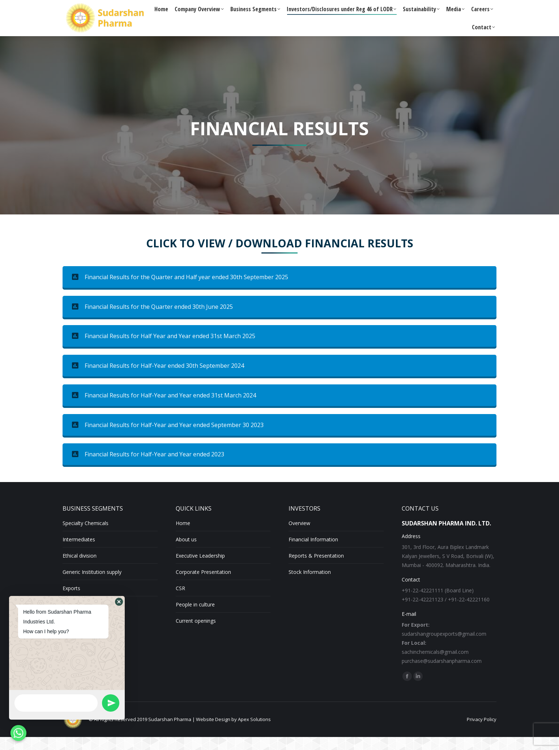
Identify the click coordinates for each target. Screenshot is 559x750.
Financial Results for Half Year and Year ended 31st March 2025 (163, 349)
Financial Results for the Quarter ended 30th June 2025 (152, 320)
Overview (299, 536)
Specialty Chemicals (85, 536)
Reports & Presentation (316, 568)
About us (186, 552)
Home (183, 536)
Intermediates (79, 552)
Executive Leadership (200, 568)
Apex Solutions (254, 732)
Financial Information (313, 552)
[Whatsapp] (18, 733)
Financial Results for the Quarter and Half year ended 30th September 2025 (180, 290)
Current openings (196, 633)
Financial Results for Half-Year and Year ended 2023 (148, 467)
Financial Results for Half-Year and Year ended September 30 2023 (168, 438)
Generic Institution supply (92, 584)
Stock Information (310, 584)
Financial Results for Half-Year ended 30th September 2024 (158, 379)
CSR (180, 601)
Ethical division (80, 568)
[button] (119, 602)
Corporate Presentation (203, 584)
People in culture (195, 617)
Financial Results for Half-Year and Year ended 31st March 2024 (164, 408)
